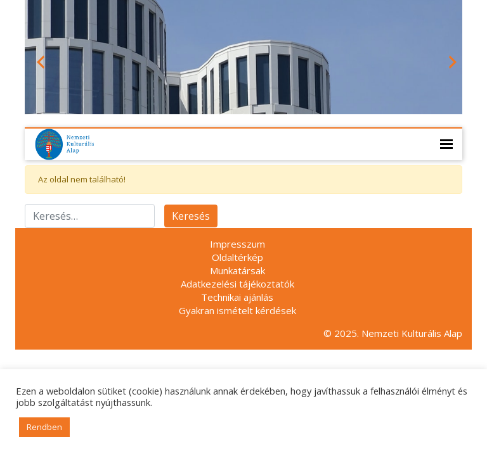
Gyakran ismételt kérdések (237, 310)
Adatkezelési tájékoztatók (237, 283)
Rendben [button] (44, 427)
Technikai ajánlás (237, 297)
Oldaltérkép (237, 257)
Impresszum (237, 244)
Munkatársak (237, 270)
